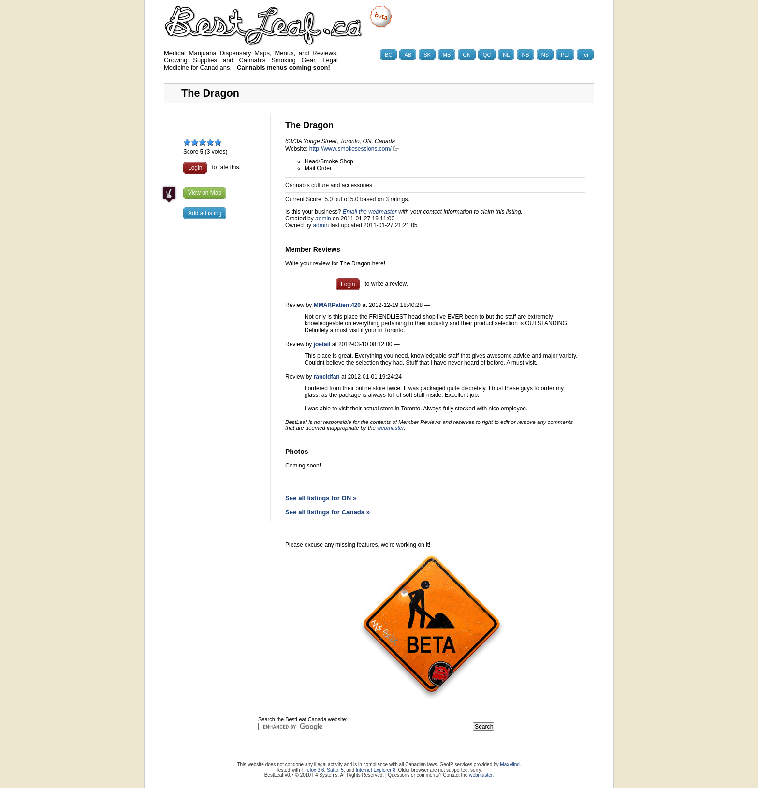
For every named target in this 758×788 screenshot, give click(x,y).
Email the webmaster (370, 211)
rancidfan (327, 376)
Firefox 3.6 (312, 770)
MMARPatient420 (337, 305)
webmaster (390, 428)
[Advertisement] (217, 379)
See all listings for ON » (320, 498)
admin (323, 218)
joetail (322, 344)
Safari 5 (335, 770)
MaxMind (510, 764)
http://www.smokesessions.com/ (354, 149)
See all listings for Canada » (327, 512)
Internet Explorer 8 (375, 770)
